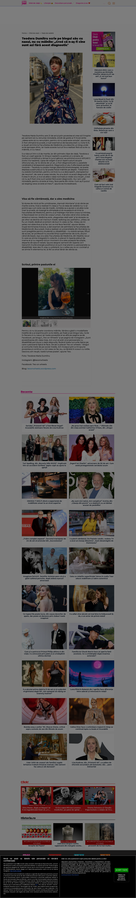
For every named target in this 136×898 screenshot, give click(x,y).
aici (37, 884)
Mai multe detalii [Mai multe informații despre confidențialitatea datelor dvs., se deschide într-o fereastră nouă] (15, 871)
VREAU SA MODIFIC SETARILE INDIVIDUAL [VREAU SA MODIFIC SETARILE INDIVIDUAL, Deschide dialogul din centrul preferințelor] (121, 877)
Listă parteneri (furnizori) (70, 875)
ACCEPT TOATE (121, 870)
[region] (68, 877)
